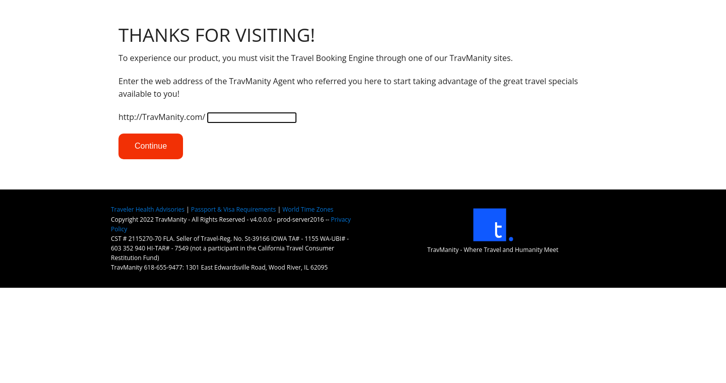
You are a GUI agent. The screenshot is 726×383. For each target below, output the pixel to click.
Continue (151, 146)
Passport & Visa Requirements (233, 209)
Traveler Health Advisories (148, 209)
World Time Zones (307, 209)
